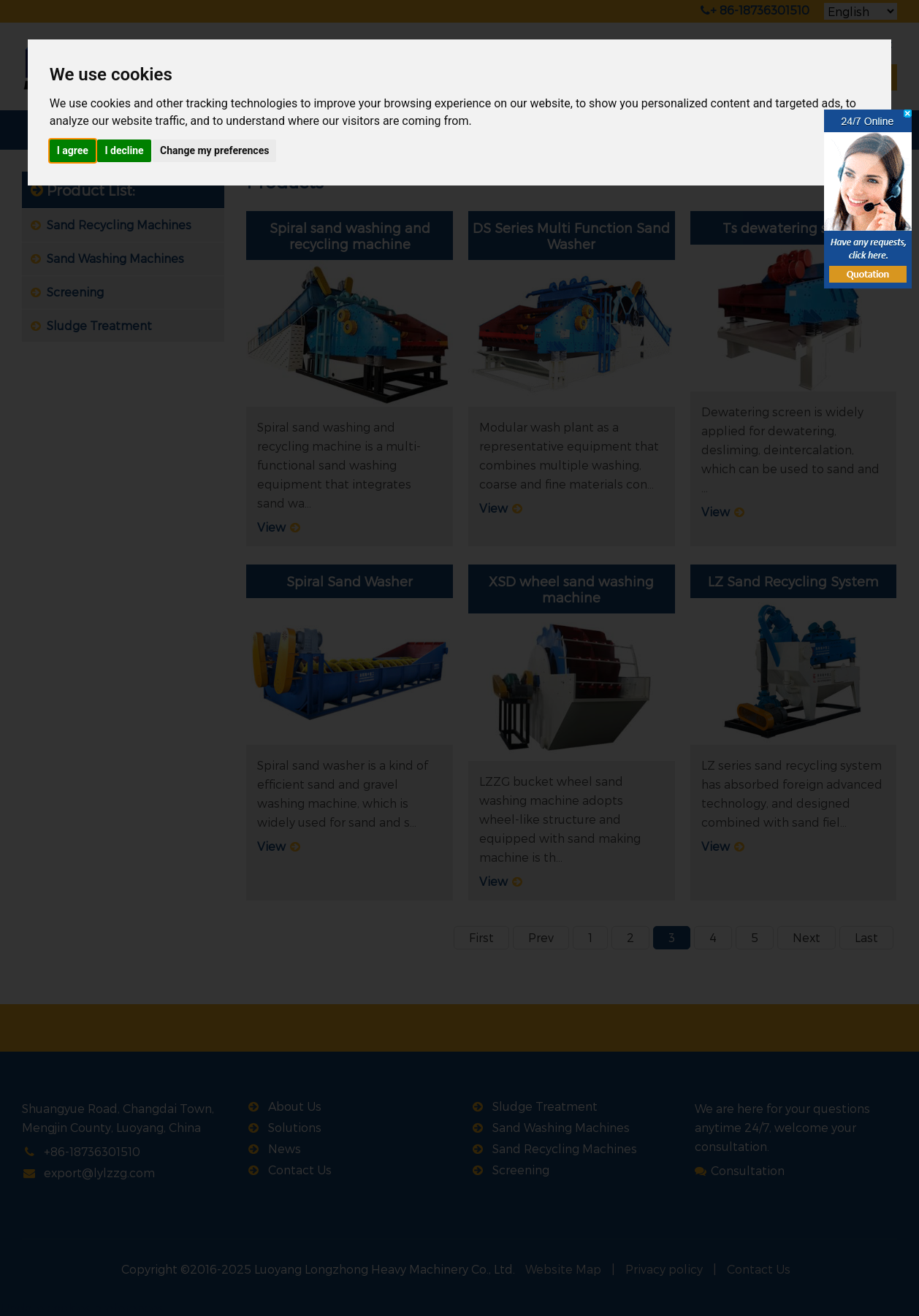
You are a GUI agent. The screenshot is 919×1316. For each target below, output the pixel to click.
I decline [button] (123, 150)
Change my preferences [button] (214, 150)
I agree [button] (72, 150)
